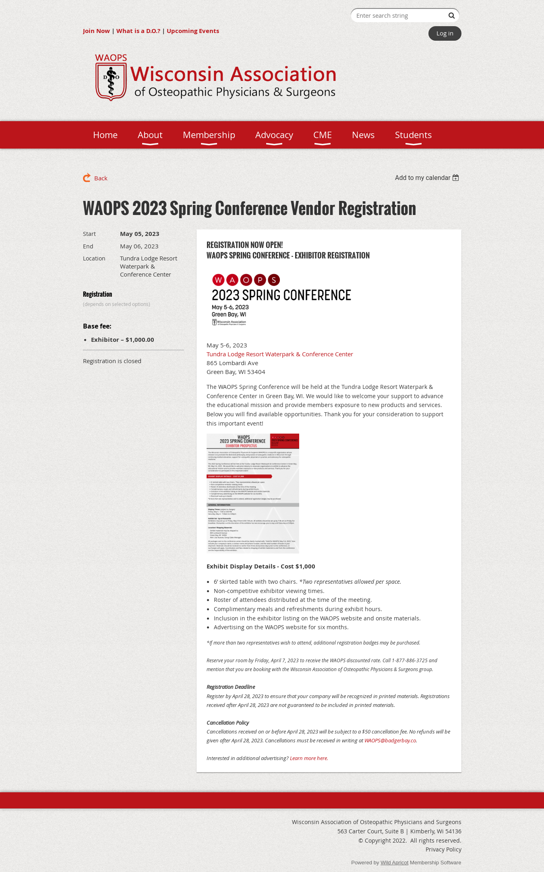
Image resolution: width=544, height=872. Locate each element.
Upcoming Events (193, 31)
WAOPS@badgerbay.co (390, 740)
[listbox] (428, 178)
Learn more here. (309, 758)
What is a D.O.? (138, 31)
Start (89, 234)
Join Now (96, 31)
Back (101, 178)
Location (94, 258)
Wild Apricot (394, 863)
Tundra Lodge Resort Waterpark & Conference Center (280, 354)
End (88, 246)
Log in (444, 33)
